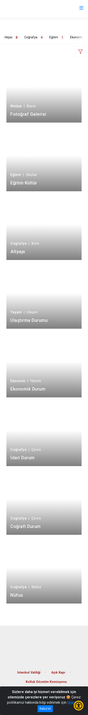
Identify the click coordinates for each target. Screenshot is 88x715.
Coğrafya (34, 37)
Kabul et (45, 708)
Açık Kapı (58, 672)
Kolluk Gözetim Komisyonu (46, 682)
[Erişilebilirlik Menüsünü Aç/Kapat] (79, 706)
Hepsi (12, 37)
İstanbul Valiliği (28, 672)
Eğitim (57, 37)
